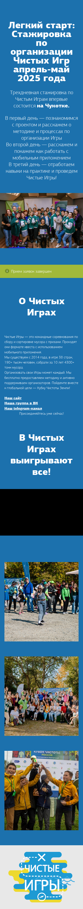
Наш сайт (13, 398)
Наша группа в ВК (21, 403)
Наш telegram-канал (23, 408)
